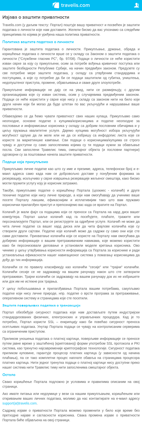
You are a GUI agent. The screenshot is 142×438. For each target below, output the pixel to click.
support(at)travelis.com (19, 403)
